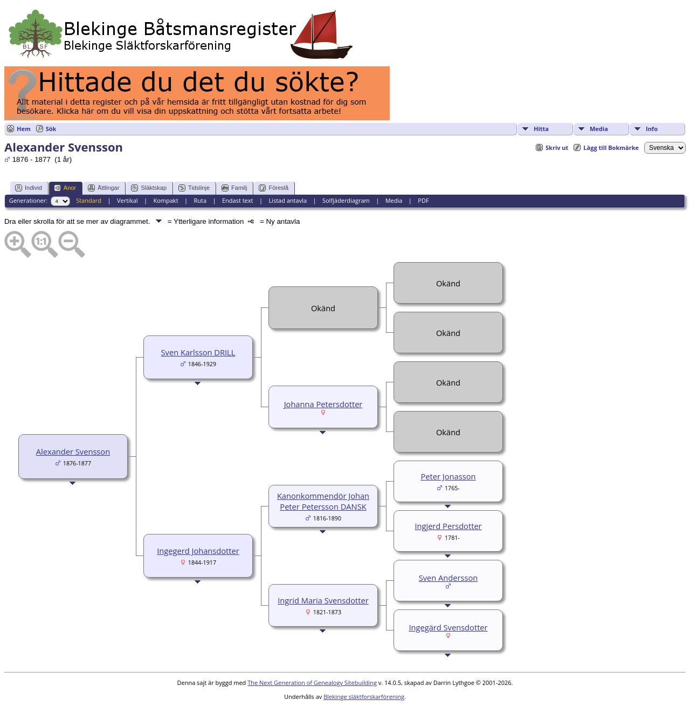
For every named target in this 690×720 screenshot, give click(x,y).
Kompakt (165, 200)
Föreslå (273, 188)
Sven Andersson (448, 577)
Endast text (237, 200)
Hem (24, 129)
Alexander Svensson (73, 451)
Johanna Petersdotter (323, 404)
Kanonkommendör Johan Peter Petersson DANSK (323, 501)
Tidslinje (194, 188)
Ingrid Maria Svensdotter (323, 600)
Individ (28, 188)
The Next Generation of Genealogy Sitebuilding (312, 682)
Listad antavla (287, 200)
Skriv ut (557, 147)
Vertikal (127, 200)
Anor (65, 188)
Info (652, 129)
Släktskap (149, 188)
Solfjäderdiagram (346, 200)
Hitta (541, 129)
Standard (88, 200)
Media (599, 129)
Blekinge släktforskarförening (363, 696)
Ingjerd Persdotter (448, 525)
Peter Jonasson (448, 476)
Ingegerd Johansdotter (198, 550)
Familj (234, 188)
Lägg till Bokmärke (611, 147)
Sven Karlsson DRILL (198, 352)
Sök (51, 129)
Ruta (200, 200)
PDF (423, 200)
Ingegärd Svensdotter (448, 627)
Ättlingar (103, 188)
